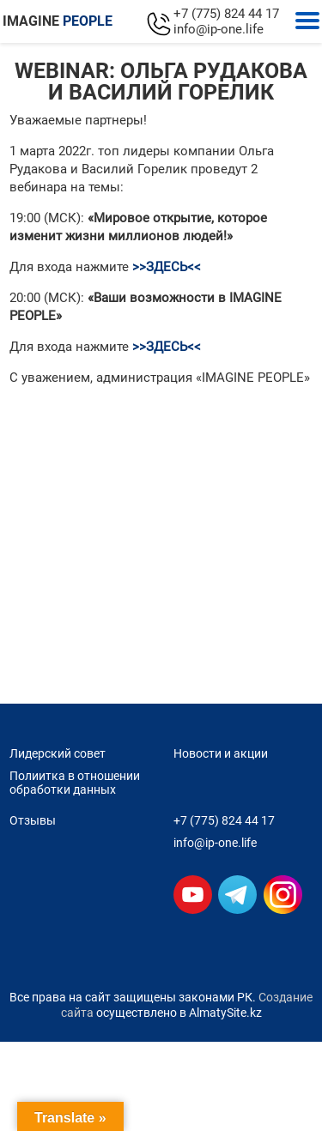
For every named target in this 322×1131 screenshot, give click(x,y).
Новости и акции (220, 753)
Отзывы (32, 820)
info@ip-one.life (218, 29)
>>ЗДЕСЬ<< (166, 267)
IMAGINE (57, 21)
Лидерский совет (57, 753)
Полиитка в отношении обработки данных (74, 782)
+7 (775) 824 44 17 (226, 13)
